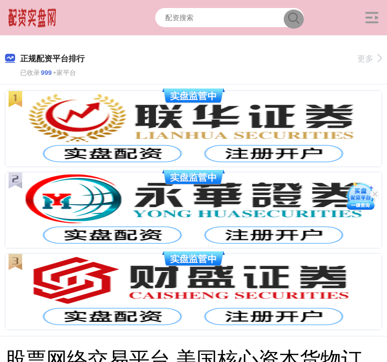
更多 (369, 58)
